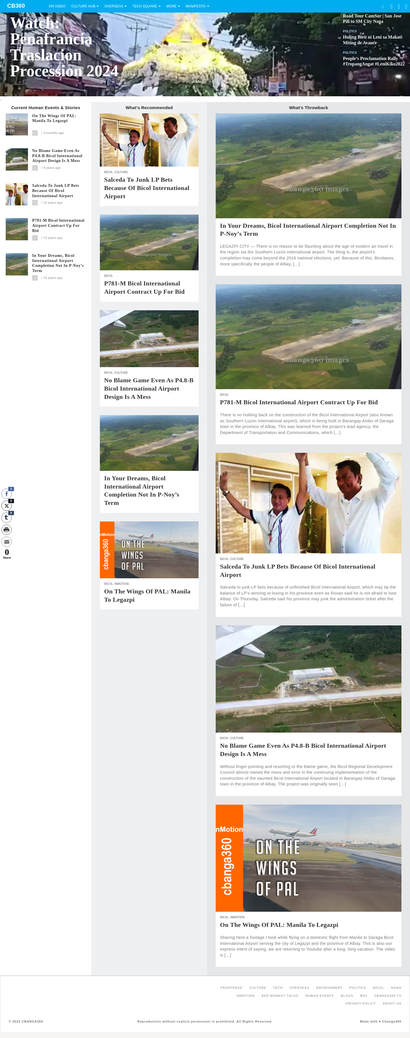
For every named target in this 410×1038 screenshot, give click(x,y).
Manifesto (196, 6)
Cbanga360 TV (387, 995)
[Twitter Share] (6, 506)
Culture (121, 172)
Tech (278, 987)
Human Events (319, 995)
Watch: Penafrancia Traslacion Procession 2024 (64, 47)
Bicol (108, 172)
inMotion (121, 583)
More (171, 6)
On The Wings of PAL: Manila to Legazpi (54, 118)
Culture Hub (83, 6)
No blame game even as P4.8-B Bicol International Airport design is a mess (57, 156)
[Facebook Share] (6, 494)
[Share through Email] (6, 542)
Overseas (113, 6)
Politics (350, 31)
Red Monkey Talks (280, 995)
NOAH (396, 987)
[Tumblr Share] (6, 518)
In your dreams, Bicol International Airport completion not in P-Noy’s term (58, 263)
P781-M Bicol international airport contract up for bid (58, 225)
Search (382, 6)
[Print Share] (6, 530)
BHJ (363, 995)
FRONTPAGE (232, 987)
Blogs (347, 995)
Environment (329, 987)
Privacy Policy (361, 1003)
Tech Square (144, 6)
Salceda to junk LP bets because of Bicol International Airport (55, 190)
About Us (392, 1003)
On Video (57, 6)
